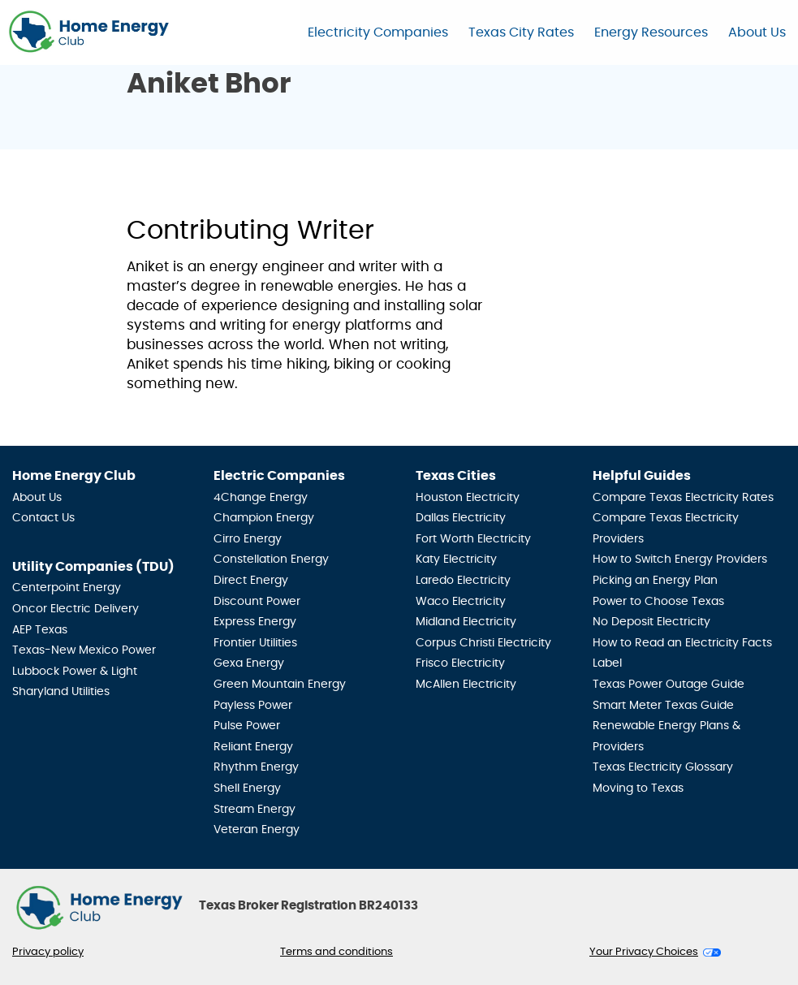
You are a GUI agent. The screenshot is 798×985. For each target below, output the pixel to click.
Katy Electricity (456, 559)
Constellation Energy (271, 559)
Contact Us (43, 518)
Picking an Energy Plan (655, 580)
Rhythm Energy (256, 767)
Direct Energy (251, 580)
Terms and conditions (336, 952)
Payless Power (253, 705)
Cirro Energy (248, 539)
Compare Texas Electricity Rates (683, 497)
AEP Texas (39, 630)
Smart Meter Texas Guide (663, 705)
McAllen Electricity (466, 684)
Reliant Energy (253, 747)
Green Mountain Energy (280, 684)
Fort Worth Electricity (473, 539)
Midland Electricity (466, 622)
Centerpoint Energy (66, 588)
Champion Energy (264, 518)
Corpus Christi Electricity (483, 643)
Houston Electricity (468, 497)
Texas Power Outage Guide (668, 684)
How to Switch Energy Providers (680, 559)
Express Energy (255, 622)
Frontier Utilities (255, 643)
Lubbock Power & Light (74, 671)
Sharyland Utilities (61, 692)
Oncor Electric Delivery (75, 609)
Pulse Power (247, 726)
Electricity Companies (378, 32)
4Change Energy (261, 497)
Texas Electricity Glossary (663, 767)
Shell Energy (247, 788)
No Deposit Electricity (651, 622)
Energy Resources (651, 32)
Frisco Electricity (460, 663)
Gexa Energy (249, 663)
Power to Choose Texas (658, 601)
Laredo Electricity (463, 580)
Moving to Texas (638, 788)
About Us (757, 32)
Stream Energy (254, 809)
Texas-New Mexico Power (84, 650)
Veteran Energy (257, 830)
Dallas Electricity (461, 518)
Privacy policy (48, 952)
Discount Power (257, 601)
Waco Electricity (461, 601)
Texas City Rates (521, 32)
